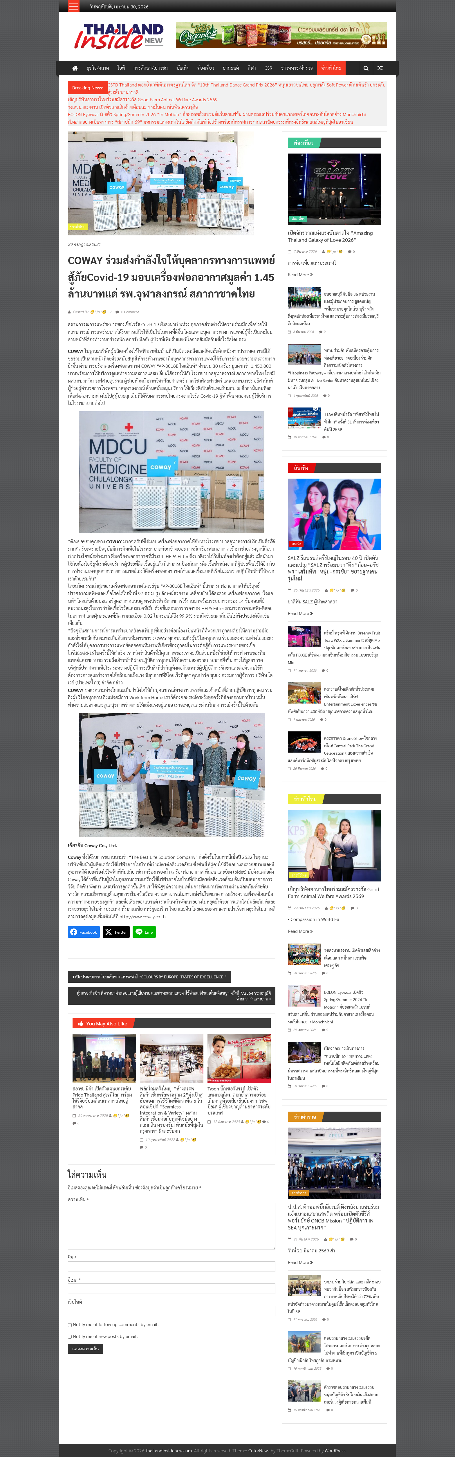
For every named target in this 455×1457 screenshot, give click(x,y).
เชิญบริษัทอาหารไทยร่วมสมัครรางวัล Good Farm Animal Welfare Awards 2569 (143, 99)
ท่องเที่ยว (205, 68)
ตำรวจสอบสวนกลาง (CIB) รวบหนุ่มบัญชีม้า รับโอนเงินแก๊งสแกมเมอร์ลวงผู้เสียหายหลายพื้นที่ (351, 1394)
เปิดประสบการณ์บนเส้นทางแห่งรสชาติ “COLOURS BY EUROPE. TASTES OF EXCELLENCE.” (151, 976)
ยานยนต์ (231, 68)
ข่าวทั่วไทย (331, 68)
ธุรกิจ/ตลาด (98, 68)
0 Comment (127, 311)
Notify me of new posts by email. (105, 1336)
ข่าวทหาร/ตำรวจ (297, 68)
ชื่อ (72, 1257)
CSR (268, 68)
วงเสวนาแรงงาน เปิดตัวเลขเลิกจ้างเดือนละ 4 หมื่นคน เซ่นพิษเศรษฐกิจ (133, 107)
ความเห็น (78, 1199)
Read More (300, 274)
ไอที (121, 68)
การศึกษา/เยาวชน (150, 68)
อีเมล (74, 1280)
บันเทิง (182, 68)
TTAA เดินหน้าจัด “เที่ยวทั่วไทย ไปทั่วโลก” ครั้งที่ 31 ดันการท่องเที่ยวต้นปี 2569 (351, 422)
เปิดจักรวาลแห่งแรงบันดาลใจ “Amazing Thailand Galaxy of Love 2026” (330, 236)
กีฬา (252, 68)
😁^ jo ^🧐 (121, 1116)
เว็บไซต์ (75, 1302)
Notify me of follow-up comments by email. (116, 1324)
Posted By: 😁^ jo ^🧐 (89, 312)
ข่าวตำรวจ (299, 1193)
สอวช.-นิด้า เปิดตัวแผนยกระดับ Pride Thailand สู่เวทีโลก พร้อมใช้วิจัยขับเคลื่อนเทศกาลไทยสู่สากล (102, 1097)
